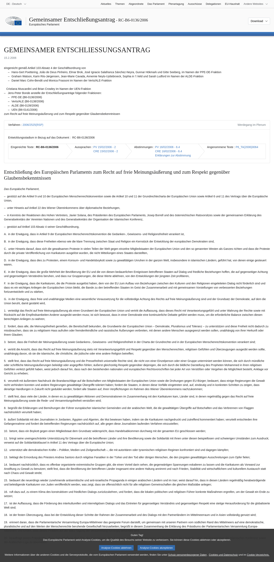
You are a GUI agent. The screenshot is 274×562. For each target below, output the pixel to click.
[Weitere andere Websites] (256, 4)
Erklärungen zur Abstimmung (173, 155)
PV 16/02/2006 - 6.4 (167, 147)
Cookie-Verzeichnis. (258, 556)
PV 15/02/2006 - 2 (104, 147)
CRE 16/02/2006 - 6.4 (168, 151)
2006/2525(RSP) (32, 124)
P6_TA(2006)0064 (247, 147)
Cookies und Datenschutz (223, 556)
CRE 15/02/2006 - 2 (105, 151)
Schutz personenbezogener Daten (187, 556)
